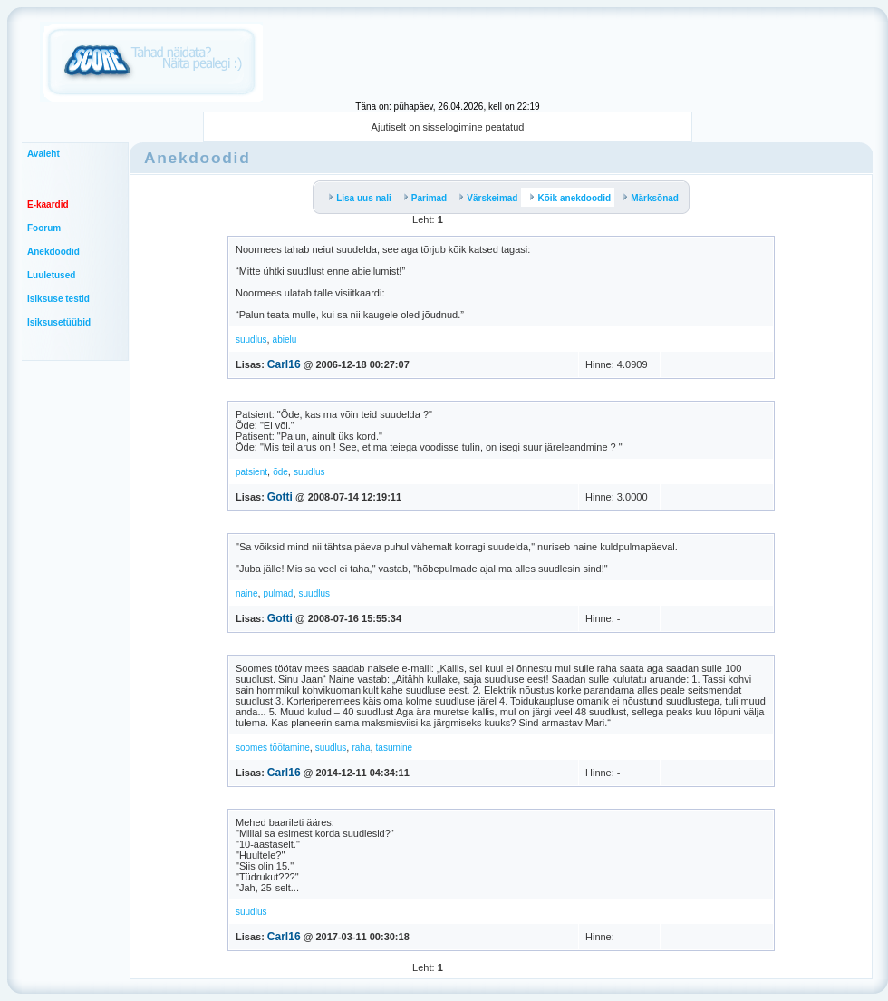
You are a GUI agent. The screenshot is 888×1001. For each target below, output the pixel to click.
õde (280, 472)
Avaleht (43, 154)
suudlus (251, 340)
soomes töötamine (273, 748)
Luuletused (51, 275)
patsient (251, 472)
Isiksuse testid (58, 299)
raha (361, 748)
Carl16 (284, 364)
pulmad (279, 593)
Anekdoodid (53, 252)
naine (246, 593)
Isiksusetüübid (59, 322)
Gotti (280, 497)
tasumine (394, 748)
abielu (285, 340)
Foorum (44, 228)
